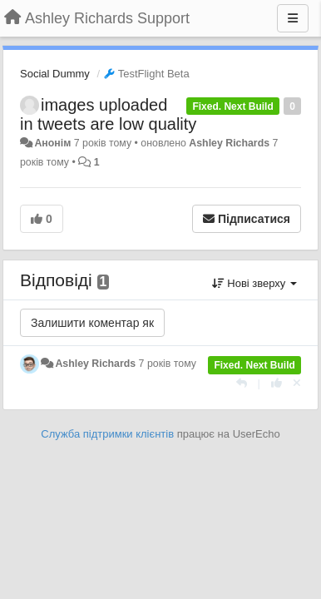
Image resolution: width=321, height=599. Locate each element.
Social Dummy (55, 73)
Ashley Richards (229, 143)
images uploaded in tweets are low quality (108, 114)
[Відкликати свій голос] (297, 383)
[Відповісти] (241, 383)
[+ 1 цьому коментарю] (276, 383)
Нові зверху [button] (254, 283)
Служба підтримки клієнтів (107, 434)
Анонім (52, 143)
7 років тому (167, 363)
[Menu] (293, 18)
